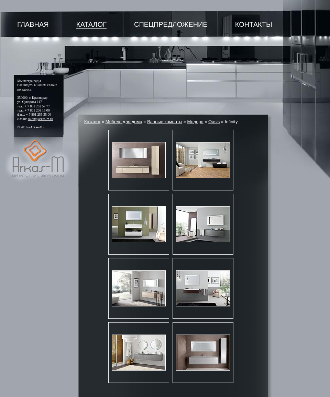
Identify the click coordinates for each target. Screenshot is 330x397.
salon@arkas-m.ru (40, 119)
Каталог (91, 24)
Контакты (253, 24)
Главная (33, 24)
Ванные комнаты (164, 121)
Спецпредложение (171, 24)
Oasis (214, 121)
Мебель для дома (124, 121)
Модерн (195, 121)
